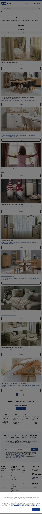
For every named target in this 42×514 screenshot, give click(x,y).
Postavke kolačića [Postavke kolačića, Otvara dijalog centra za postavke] (8, 509)
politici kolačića (36, 505)
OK (35, 509)
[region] (21, 502)
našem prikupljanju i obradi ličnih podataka (22, 505)
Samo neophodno (23, 509)
